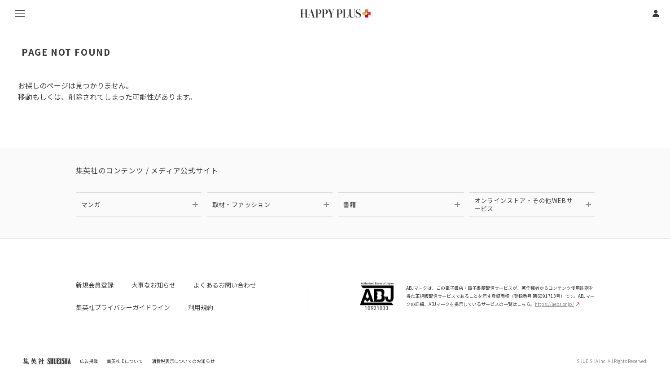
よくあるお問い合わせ (224, 285)
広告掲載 (89, 361)
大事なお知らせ (153, 285)
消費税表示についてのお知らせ (183, 361)
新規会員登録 (95, 285)
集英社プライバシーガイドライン (123, 307)
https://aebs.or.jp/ (557, 304)
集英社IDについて (125, 361)
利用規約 (200, 307)
